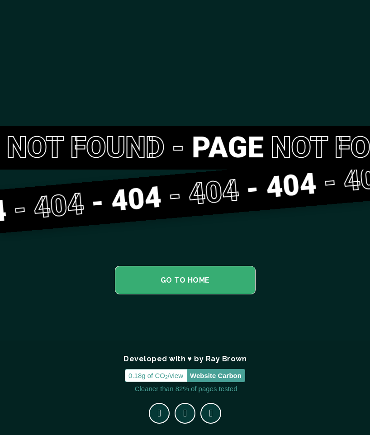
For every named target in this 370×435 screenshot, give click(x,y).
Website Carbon (216, 375)
